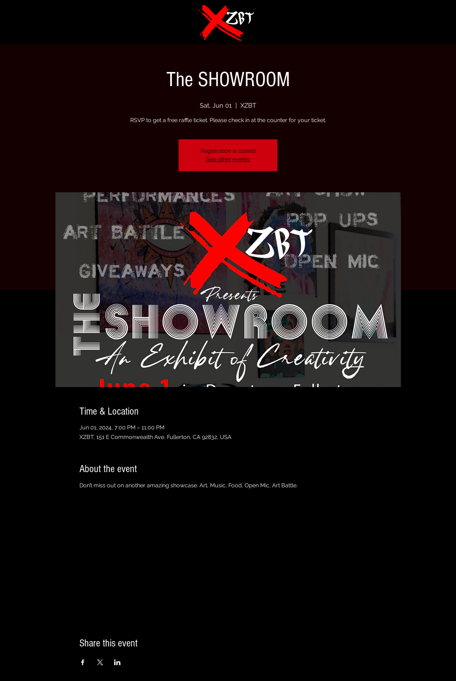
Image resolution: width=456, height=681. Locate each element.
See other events (228, 159)
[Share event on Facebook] (82, 662)
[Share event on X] (100, 662)
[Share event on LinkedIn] (117, 662)
